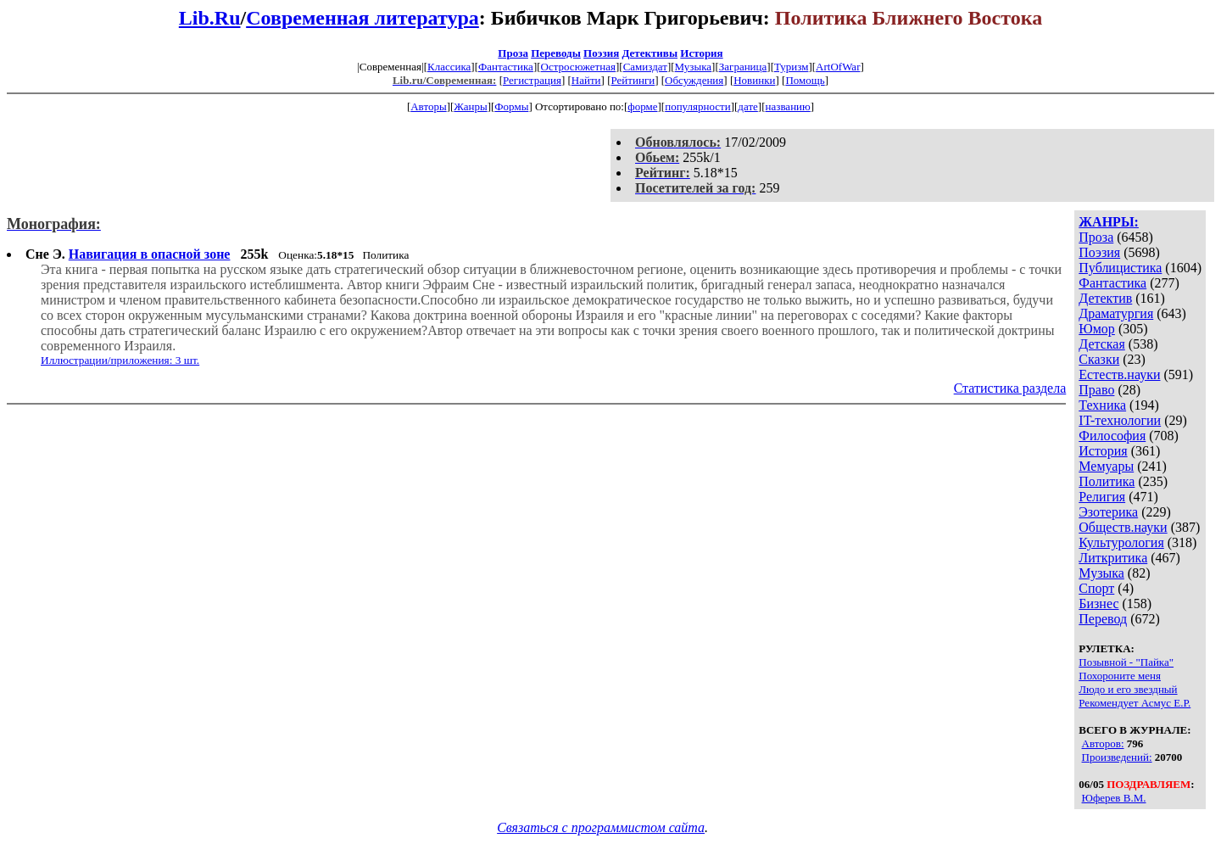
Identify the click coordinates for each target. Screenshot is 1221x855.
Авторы (428, 106)
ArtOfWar (838, 66)
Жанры (470, 106)
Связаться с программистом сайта (601, 827)
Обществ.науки (1123, 527)
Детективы (649, 53)
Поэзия (601, 53)
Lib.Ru (210, 18)
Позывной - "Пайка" (1126, 662)
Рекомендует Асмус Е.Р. (1134, 702)
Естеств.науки (1119, 374)
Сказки (1099, 359)
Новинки (754, 80)
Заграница (743, 66)
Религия (1102, 496)
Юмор (1097, 328)
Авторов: (1103, 743)
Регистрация (532, 80)
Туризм (791, 66)
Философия (1112, 435)
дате (748, 106)
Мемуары (1106, 466)
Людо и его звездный (1128, 689)
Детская (1102, 344)
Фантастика (505, 66)
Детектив (1105, 298)
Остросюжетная (578, 66)
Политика (1107, 481)
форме (642, 106)
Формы (511, 106)
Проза (513, 53)
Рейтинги (633, 80)
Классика (449, 66)
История (701, 53)
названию (788, 106)
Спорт (1096, 588)
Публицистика (1120, 267)
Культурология (1121, 542)
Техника (1102, 405)
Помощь (804, 80)
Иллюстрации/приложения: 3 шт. (120, 360)
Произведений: (1117, 757)
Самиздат (645, 66)
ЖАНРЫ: (1109, 222)
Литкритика (1113, 557)
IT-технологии (1120, 420)
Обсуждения (694, 80)
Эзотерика (1108, 512)
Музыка (693, 66)
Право (1096, 390)
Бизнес (1098, 603)
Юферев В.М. (1114, 797)
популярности (698, 106)
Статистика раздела (1010, 388)
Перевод (1103, 619)
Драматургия (1116, 313)
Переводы (556, 53)
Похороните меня (1120, 675)
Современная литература (362, 18)
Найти (586, 80)
